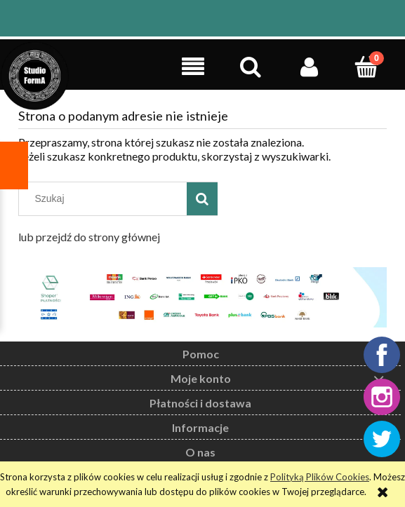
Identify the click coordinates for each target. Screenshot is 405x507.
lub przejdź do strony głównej (89, 236)
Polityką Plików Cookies (319, 476)
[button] (192, 66)
